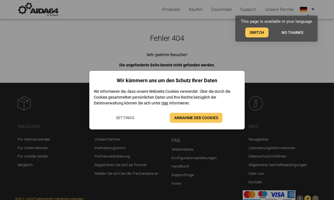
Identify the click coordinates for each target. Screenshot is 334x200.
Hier (164, 103)
